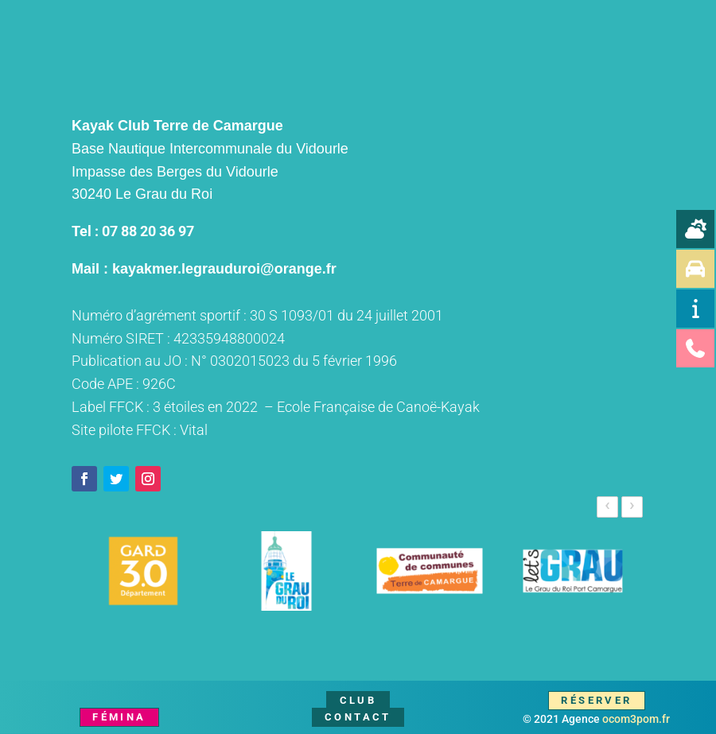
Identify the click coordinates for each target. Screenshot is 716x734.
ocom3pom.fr (636, 719)
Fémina (119, 717)
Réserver (596, 700)
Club (358, 700)
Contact (358, 717)
